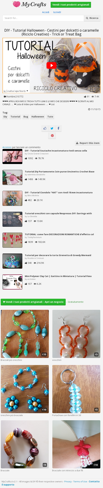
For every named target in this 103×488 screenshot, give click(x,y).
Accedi (45, 12)
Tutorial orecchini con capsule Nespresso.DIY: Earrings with (58, 213)
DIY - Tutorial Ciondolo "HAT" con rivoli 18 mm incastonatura (58, 192)
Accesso (7, 147)
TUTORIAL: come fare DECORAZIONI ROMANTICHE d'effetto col (59, 234)
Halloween (38, 116)
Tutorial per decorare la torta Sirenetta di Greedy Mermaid (58, 255)
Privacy (68, 481)
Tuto (50, 116)
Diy (5, 116)
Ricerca (92, 18)
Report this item (88, 143)
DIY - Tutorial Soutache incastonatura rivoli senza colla (56, 150)
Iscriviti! (57, 12)
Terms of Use (80, 481)
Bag (26, 116)
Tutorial (15, 116)
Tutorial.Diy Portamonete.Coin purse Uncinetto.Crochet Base (59, 171)
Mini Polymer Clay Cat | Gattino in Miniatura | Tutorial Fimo (58, 276)
